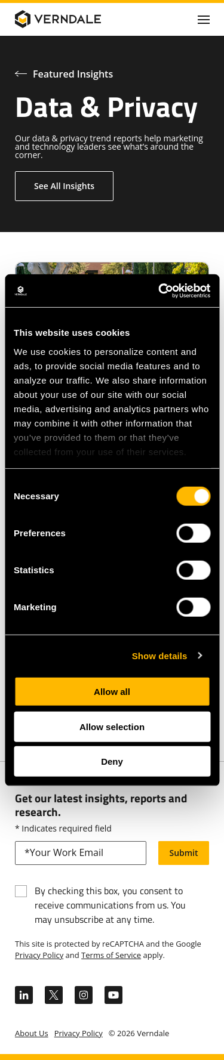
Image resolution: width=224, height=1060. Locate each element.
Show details (160, 655)
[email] (80, 853)
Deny (112, 761)
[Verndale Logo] (72, 19)
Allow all (112, 692)
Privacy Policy (39, 955)
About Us (31, 1033)
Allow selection (112, 726)
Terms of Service (111, 955)
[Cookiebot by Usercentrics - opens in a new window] (159, 290)
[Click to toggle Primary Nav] (204, 19)
